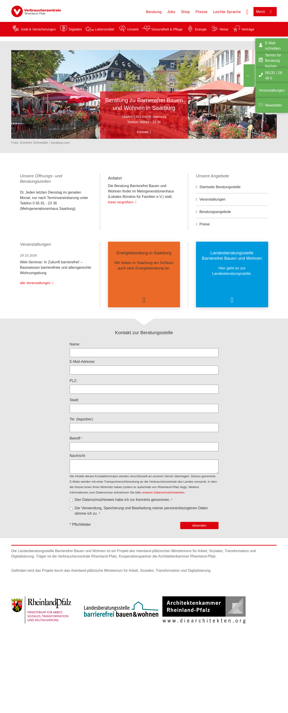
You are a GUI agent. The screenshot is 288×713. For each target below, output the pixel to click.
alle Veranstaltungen (35, 303)
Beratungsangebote (215, 212)
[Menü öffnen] (265, 11)
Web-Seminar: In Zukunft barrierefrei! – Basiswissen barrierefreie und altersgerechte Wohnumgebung (55, 287)
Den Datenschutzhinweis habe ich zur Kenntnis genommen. (123, 519)
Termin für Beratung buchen (273, 60)
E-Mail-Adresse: (82, 381)
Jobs (171, 12)
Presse (201, 12)
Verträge (248, 29)
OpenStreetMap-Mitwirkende (162, 207)
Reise (224, 29)
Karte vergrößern (121, 238)
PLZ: (73, 401)
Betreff (75, 458)
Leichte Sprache (227, 12)
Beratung (153, 12)
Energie (201, 29)
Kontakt (142, 132)
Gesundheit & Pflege (167, 29)
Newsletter (273, 105)
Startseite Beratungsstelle (219, 187)
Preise (204, 224)
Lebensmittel (104, 29)
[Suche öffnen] (247, 11)
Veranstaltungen (212, 199)
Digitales (75, 29)
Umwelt (132, 29)
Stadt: (74, 420)
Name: (75, 364)
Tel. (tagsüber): (82, 439)
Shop (185, 12)
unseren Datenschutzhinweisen (163, 512)
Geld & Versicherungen (38, 29)
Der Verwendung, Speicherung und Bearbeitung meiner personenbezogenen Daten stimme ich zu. (141, 530)
